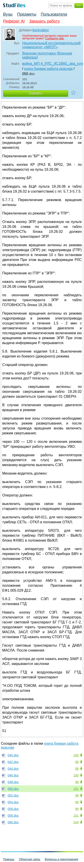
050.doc (13, 789)
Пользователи (54, 14)
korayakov (40, 30)
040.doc (13, 755)
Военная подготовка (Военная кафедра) (47, 55)
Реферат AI (14, 21)
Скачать (35, 93)
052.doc (13, 795)
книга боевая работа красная (48, 69)
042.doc (13, 762)
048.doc (13, 782)
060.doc (13, 822)
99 (77, 782)
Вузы (8, 14)
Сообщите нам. (54, 38)
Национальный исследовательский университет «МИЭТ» (51, 45)
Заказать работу (44, 21)
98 (77, 762)
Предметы (26, 14)
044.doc (13, 768)
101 (76, 789)
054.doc (13, 802)
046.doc (13, 775)
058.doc (13, 815)
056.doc (13, 809)
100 (76, 755)
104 (76, 822)
